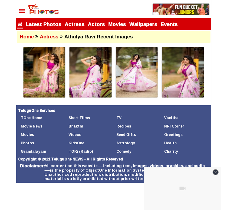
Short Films (79, 117)
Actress (74, 24)
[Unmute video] (182, 188)
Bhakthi (76, 126)
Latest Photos (43, 24)
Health (170, 143)
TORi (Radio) (81, 151)
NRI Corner (174, 126)
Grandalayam (33, 151)
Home (27, 37)
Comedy (123, 151)
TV (118, 117)
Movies (117, 24)
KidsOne (76, 143)
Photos (27, 143)
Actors (96, 24)
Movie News (31, 126)
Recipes (123, 126)
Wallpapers (143, 24)
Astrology (125, 143)
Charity (171, 151)
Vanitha (171, 117)
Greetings (173, 134)
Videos (75, 134)
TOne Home (31, 117)
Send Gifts (126, 134)
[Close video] (216, 172)
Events (169, 24)
